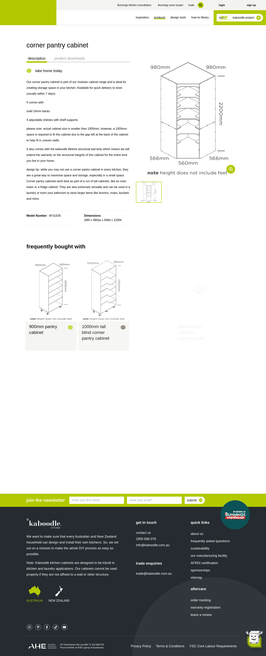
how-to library (200, 17)
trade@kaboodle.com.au (154, 573)
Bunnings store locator (170, 5)
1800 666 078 (146, 539)
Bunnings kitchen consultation (134, 5)
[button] (149, 192)
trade (191, 5)
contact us (143, 533)
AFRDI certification (204, 563)
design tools (178, 17)
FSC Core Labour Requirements (213, 646)
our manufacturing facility (209, 556)
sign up (251, 5)
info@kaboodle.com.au (152, 545)
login (222, 5)
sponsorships (200, 570)
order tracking (201, 600)
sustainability (200, 548)
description (37, 58)
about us (197, 534)
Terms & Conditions (170, 646)
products (159, 17)
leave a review (201, 615)
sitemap (196, 577)
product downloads (69, 58)
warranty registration (205, 607)
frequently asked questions (210, 541)
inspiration (142, 17)
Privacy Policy (141, 646)
